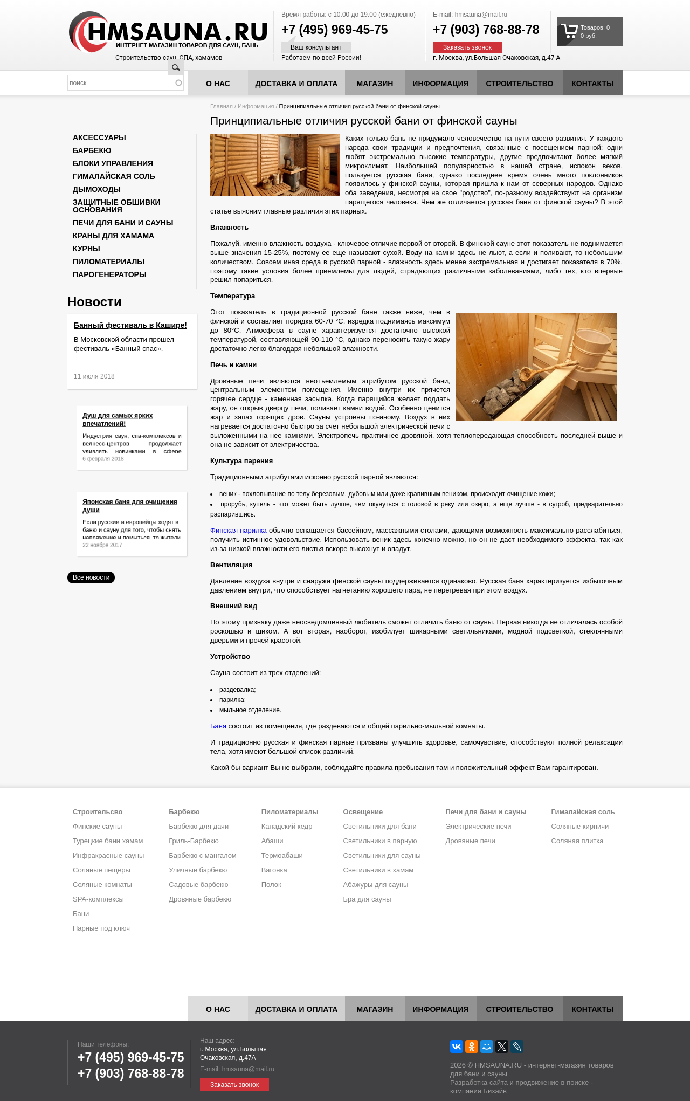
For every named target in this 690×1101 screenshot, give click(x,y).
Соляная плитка (577, 841)
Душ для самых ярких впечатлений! (121, 424)
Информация (256, 106)
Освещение (363, 812)
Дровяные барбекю (200, 899)
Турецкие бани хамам (108, 841)
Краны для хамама (113, 235)
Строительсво (97, 812)
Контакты (592, 83)
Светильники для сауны (382, 855)
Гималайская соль (114, 176)
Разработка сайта (479, 1082)
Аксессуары (99, 137)
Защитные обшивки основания (117, 206)
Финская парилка (238, 530)
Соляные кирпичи (580, 826)
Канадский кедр (287, 826)
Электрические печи (478, 826)
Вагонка (274, 870)
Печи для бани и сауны (123, 222)
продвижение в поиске (552, 1082)
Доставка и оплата (297, 83)
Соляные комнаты (102, 884)
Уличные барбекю (198, 870)
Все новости (91, 577)
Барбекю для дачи (199, 826)
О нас (218, 83)
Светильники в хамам (378, 870)
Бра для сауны (367, 899)
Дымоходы (97, 189)
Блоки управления (113, 163)
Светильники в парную (380, 841)
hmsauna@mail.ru (481, 14)
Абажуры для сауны (376, 884)
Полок (271, 884)
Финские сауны (97, 826)
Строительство (520, 83)
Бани (81, 914)
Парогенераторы (110, 274)
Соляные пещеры (101, 870)
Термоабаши (282, 855)
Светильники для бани (380, 826)
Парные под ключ (101, 928)
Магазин (375, 83)
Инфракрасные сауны (108, 855)
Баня (218, 726)
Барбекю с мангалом (203, 855)
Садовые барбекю (198, 884)
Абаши (272, 841)
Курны (86, 248)
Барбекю (92, 150)
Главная (221, 106)
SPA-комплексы (98, 899)
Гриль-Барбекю (193, 841)
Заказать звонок (467, 47)
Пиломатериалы (108, 261)
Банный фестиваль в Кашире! (130, 325)
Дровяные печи (470, 841)
